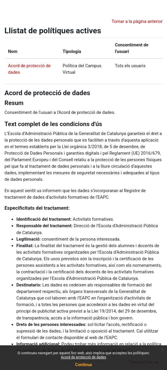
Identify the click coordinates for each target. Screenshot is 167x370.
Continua (83, 364)
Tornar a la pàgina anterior (137, 21)
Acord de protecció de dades (47, 93)
